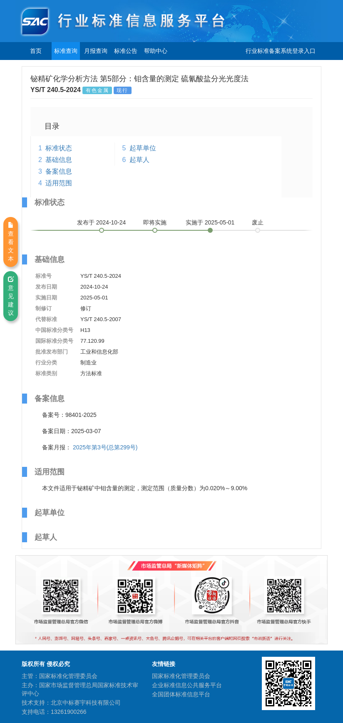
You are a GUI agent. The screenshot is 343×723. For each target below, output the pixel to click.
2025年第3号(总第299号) (105, 447)
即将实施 (155, 222)
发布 (101, 222)
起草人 (139, 159)
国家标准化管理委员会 (181, 676)
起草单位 (142, 148)
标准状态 (58, 148)
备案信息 (58, 171)
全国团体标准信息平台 (181, 694)
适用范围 (58, 183)
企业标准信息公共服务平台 (187, 685)
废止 (257, 222)
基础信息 (58, 159)
